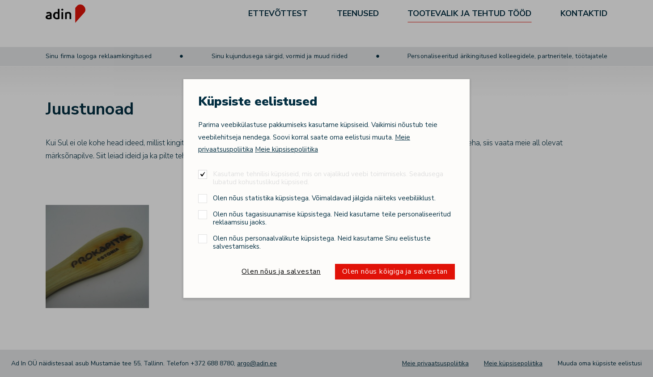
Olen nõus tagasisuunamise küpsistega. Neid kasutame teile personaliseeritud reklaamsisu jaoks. (332, 218)
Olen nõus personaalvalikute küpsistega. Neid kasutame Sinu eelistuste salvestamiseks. (322, 242)
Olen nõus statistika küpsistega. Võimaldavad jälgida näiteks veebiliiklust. (324, 198)
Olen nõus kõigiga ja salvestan (395, 271)
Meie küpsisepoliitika (286, 149)
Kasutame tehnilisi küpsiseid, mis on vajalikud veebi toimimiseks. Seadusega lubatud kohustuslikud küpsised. (328, 177)
